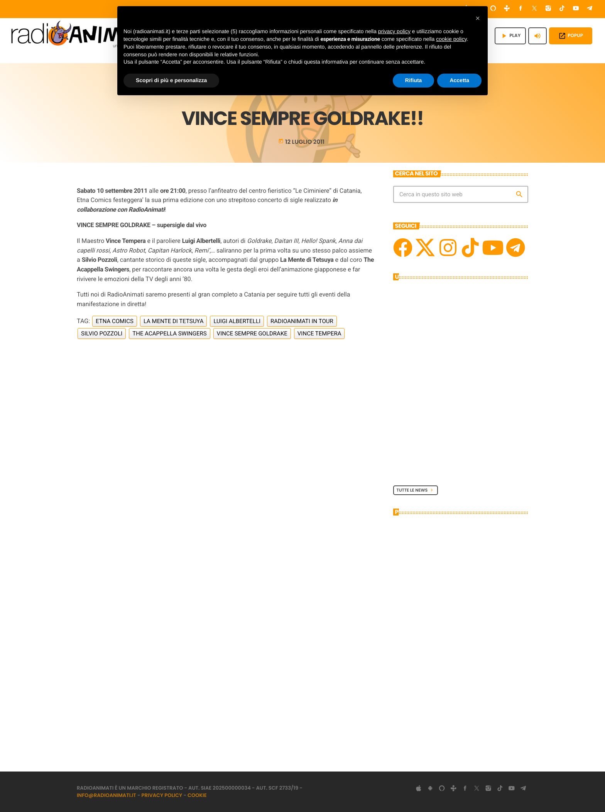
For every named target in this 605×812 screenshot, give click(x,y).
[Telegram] (589, 9)
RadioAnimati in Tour (301, 321)
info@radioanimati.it (106, 795)
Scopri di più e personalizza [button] (171, 80)
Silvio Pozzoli (101, 333)
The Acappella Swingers (169, 333)
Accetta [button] (459, 80)
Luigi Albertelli (236, 321)
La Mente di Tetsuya (174, 321)
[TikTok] (562, 9)
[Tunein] (507, 9)
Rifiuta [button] (413, 80)
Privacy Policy (162, 795)
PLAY (510, 36)
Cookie (197, 795)
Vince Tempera (319, 333)
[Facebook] (521, 9)
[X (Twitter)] (534, 9)
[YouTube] (576, 9)
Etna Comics (115, 321)
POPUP (570, 36)
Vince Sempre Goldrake (252, 333)
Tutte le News (416, 490)
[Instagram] (548, 9)
